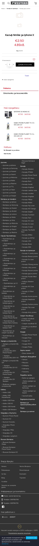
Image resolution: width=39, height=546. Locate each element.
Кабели (3, 389)
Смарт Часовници (26, 316)
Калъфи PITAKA (27, 172)
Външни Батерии (7, 439)
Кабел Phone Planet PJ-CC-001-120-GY (24, 124)
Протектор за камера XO (8, 307)
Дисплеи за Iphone (9, 165)
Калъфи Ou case (28, 224)
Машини (25, 362)
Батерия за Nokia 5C (22, 111)
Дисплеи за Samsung (10, 168)
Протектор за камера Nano (8, 312)
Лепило (24, 359)
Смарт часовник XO (29, 323)
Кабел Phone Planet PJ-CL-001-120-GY (24, 135)
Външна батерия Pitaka (8, 443)
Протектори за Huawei (9, 264)
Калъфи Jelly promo (29, 267)
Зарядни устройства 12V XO (10, 366)
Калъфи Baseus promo (30, 256)
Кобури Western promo (27, 282)
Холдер (22, 332)
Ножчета (25, 368)
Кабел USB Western (10, 409)
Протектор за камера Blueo (8, 297)
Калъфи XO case (28, 221)
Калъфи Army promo (29, 312)
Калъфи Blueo (27, 244)
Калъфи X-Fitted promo (27, 292)
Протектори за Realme (9, 279)
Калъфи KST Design (29, 208)
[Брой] (10, 64)
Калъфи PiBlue (27, 199)
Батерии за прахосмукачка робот (28, 403)
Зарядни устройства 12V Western (9, 379)
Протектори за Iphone (9, 244)
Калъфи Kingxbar (28, 196)
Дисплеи (4, 162)
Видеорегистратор (27, 399)
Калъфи (23, 166)
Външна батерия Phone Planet (8, 448)
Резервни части (26, 375)
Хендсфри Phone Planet (8, 426)
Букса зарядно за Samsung (29, 387)
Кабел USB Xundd (9, 406)
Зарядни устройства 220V (10, 345)
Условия (4, 481)
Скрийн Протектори (8, 236)
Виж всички (7, 153)
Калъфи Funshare (28, 215)
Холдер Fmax (26, 338)
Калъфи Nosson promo (30, 270)
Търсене (23, 478)
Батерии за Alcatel (10, 211)
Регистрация (24, 470)
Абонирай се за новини (12, 150)
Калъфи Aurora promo (29, 296)
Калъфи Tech (26, 218)
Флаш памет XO (28, 353)
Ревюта (7, 88)
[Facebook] (3, 506)
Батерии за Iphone (9, 202)
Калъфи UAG (26, 241)
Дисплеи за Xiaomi (9, 174)
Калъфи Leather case (29, 190)
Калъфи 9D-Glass (28, 178)
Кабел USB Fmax (9, 400)
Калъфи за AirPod (28, 238)
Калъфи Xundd (27, 184)
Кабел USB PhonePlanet (6, 396)
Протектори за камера (8, 292)
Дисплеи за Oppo (9, 189)
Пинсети (25, 371)
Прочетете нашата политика (19, 533)
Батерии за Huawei (10, 208)
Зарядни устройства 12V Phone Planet (9, 372)
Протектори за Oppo (9, 287)
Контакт (23, 474)
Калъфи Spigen (27, 212)
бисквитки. (5, 543)
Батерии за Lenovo (10, 214)
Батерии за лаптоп (27, 411)
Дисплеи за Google (9, 196)
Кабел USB (6, 392)
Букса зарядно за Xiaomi (29, 392)
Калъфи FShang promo (30, 264)
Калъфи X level (27, 227)
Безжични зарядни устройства (9, 385)
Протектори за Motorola (9, 269)
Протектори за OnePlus (9, 274)
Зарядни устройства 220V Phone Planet (9, 350)
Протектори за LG (11, 283)
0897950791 (14, 503)
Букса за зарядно (28, 378)
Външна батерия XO (10, 452)
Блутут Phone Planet (10, 416)
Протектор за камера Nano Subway (10, 322)
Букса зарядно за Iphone (29, 382)
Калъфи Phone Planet (29, 175)
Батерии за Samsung (10, 205)
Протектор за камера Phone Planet (10, 317)
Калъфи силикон (28, 193)
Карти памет (25, 350)
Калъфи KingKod (28, 187)
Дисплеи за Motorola (10, 177)
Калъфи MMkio (27, 235)
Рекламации (5, 470)
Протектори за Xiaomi (9, 249)
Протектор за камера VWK (8, 327)
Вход (3, 478)
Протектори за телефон (8, 239)
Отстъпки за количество (15, 93)
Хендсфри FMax (8, 430)
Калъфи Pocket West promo (29, 277)
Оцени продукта (9, 79)
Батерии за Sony (9, 220)
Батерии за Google (10, 226)
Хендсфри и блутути (8, 413)
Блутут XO (7, 419)
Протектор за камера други (8, 302)
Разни (22, 408)
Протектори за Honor (9, 254)
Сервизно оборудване (28, 356)
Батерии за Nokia (9, 217)
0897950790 (14, 499)
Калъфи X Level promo (30, 253)
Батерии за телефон (8, 199)
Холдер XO (26, 341)
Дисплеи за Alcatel (9, 192)
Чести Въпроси (25, 466)
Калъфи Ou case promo (27, 260)
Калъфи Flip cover (28, 205)
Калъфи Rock (26, 181)
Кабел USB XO (8, 403)
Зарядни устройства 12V (10, 361)
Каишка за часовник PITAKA (29, 327)
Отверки (25, 365)
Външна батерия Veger (28, 162)
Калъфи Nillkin (27, 202)
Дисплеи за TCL (8, 186)
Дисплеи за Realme (9, 183)
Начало (3, 8)
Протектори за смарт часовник (8, 331)
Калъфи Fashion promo (30, 304)
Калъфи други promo (25, 8)
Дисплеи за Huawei (9, 171)
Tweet (27, 75)
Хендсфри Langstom (10, 436)
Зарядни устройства (8, 341)
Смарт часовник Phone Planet (27, 319)
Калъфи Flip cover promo (28, 308)
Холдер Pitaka (27, 347)
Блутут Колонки (9, 422)
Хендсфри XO (7, 433)
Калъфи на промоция (12, 8)
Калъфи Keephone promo (28, 300)
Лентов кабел (27, 396)
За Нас (3, 474)
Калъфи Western (28, 169)
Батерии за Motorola (10, 223)
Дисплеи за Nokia (9, 180)
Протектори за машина (8, 336)
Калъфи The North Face (28, 231)
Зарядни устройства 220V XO (11, 356)
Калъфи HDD (26, 247)
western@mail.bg (15, 496)
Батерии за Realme (10, 232)
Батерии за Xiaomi (9, 229)
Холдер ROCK (27, 344)
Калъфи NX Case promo (27, 287)
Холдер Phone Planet (29, 335)
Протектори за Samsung (9, 259)
